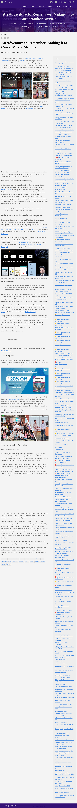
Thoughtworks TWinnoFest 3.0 (63, 497)
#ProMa (22, 244)
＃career (31, 561)
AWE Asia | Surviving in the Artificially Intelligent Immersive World (63, 136)
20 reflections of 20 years (61, 422)
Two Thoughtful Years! (61, 711)
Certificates (58, 599)
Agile (3, 312)
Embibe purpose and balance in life (64, 740)
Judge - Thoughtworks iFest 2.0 (63, 520)
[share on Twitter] (5, 38)
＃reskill (27, 561)
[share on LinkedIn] (8, 38)
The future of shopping (61, 722)
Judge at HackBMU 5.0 (61, 664)
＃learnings (21, 561)
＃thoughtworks (11, 558)
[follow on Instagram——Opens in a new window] (61, 2)
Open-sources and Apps (61, 444)
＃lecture (3, 564)
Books (56, 366)
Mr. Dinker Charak (22, 242)
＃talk (42, 558)
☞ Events (41, 6)
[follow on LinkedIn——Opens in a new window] (52, 2)
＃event (17, 558)
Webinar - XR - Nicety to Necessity (64, 399)
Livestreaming (58, 447)
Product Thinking (30, 312)
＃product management (6, 561)
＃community (14, 561)
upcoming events (14, 399)
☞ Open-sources (68, 6)
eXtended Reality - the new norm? (64, 704)
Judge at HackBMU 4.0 (61, 684)
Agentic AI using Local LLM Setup (64, 596)
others (33, 229)
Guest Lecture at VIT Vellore (62, 207)
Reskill (21, 60)
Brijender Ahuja (6, 189)
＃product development (35, 558)
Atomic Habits (15, 229)
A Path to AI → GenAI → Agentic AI (64, 610)
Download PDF (6, 351)
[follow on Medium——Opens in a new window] (74, 2)
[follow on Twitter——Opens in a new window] (56, 2)
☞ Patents (57, 6)
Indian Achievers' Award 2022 (63, 204)
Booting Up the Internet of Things (64, 788)
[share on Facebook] (2, 38)
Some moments (59, 449)
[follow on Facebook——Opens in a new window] (70, 2)
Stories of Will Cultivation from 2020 (64, 697)
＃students (37, 561)
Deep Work (24, 229)
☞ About (24, 6)
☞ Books (49, 6)
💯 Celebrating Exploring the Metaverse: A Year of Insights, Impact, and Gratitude (63, 475)
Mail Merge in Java (60, 770)
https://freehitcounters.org (38, 806)
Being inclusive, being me (61, 438)
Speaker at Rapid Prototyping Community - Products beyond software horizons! (63, 72)
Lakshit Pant (30, 108)
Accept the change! (60, 755)
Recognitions (58, 256)
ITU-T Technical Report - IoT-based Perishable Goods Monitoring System (64, 100)
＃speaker (27, 558)
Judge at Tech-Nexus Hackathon (63, 518)
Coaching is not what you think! (63, 686)
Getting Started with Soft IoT (62, 786)
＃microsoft (4, 558)
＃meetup (9, 564)
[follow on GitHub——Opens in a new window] (65, 2)
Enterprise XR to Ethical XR (62, 677)
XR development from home (62, 733)
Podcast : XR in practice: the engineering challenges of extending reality (64, 509)
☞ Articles (32, 6)
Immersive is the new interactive (63, 590)
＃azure (22, 558)
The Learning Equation (61, 540)
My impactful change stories (62, 675)
